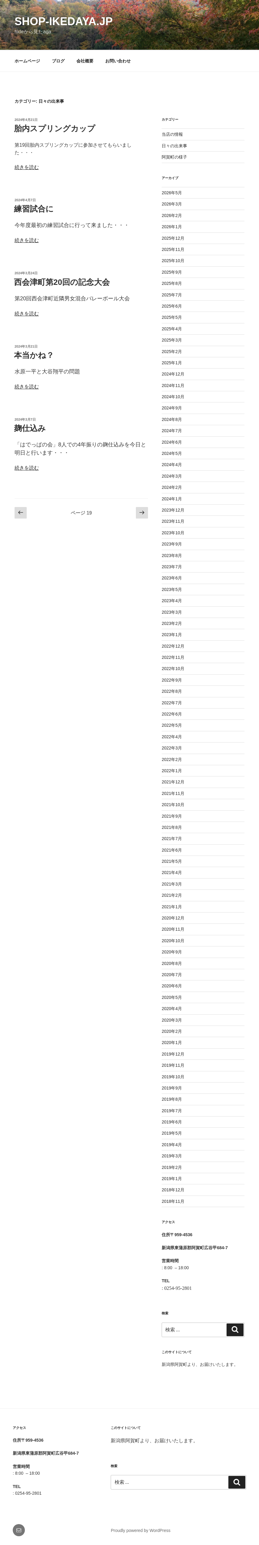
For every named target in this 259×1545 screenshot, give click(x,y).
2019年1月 (172, 1178)
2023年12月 (173, 510)
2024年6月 (172, 442)
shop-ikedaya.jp (64, 21)
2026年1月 (172, 226)
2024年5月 (172, 453)
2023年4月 (172, 600)
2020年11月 (173, 929)
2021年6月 (172, 850)
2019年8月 (172, 1099)
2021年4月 (172, 872)
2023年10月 (173, 532)
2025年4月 (172, 328)
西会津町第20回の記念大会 (62, 282)
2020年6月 (172, 985)
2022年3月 (172, 748)
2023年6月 (172, 578)
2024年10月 (173, 396)
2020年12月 (173, 918)
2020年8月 (172, 963)
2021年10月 (173, 804)
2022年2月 (172, 759)
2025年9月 (172, 272)
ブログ (58, 60)
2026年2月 (172, 215)
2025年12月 (173, 238)
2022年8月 (172, 691)
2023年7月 (172, 566)
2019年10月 (173, 1076)
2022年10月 (173, 668)
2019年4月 (172, 1144)
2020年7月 (172, 974)
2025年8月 (172, 283)
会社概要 (84, 60)
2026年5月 (172, 192)
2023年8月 (172, 555)
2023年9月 (172, 544)
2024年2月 (172, 487)
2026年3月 (172, 204)
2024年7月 (172, 430)
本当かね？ (34, 355)
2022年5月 (172, 725)
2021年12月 (173, 781)
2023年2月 (172, 623)
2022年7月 (172, 702)
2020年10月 (173, 940)
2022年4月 (172, 736)
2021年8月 (172, 827)
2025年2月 (172, 351)
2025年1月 (172, 362)
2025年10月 (173, 260)
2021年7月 (172, 838)
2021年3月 (172, 884)
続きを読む (27, 167)
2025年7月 (172, 294)
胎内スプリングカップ (54, 128)
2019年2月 (172, 1167)
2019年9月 (172, 1088)
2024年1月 (172, 498)
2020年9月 (172, 951)
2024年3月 (172, 476)
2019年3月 (172, 1155)
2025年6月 (172, 306)
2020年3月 (172, 1020)
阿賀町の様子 (174, 157)
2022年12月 (173, 646)
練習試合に (34, 208)
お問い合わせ (118, 60)
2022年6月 (172, 714)
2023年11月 (173, 521)
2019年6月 (172, 1122)
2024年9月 (172, 407)
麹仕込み (30, 428)
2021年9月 (172, 816)
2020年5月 (172, 997)
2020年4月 (172, 1008)
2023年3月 (172, 612)
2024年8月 (172, 419)
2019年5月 (172, 1133)
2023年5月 (172, 589)
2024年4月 (172, 464)
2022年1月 (172, 770)
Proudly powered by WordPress (140, 1530)
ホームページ (27, 60)
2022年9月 (172, 680)
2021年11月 (173, 793)
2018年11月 (173, 1201)
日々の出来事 (174, 145)
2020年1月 (172, 1042)
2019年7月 (172, 1110)
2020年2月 (172, 1031)
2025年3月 (172, 340)
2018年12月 (173, 1189)
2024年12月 (173, 374)
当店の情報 (172, 134)
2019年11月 (173, 1065)
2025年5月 (172, 317)
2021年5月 (172, 861)
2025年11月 (173, 249)
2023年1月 (172, 634)
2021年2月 (172, 895)
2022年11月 (173, 657)
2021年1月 (172, 906)
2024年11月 (173, 385)
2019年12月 (173, 1054)
